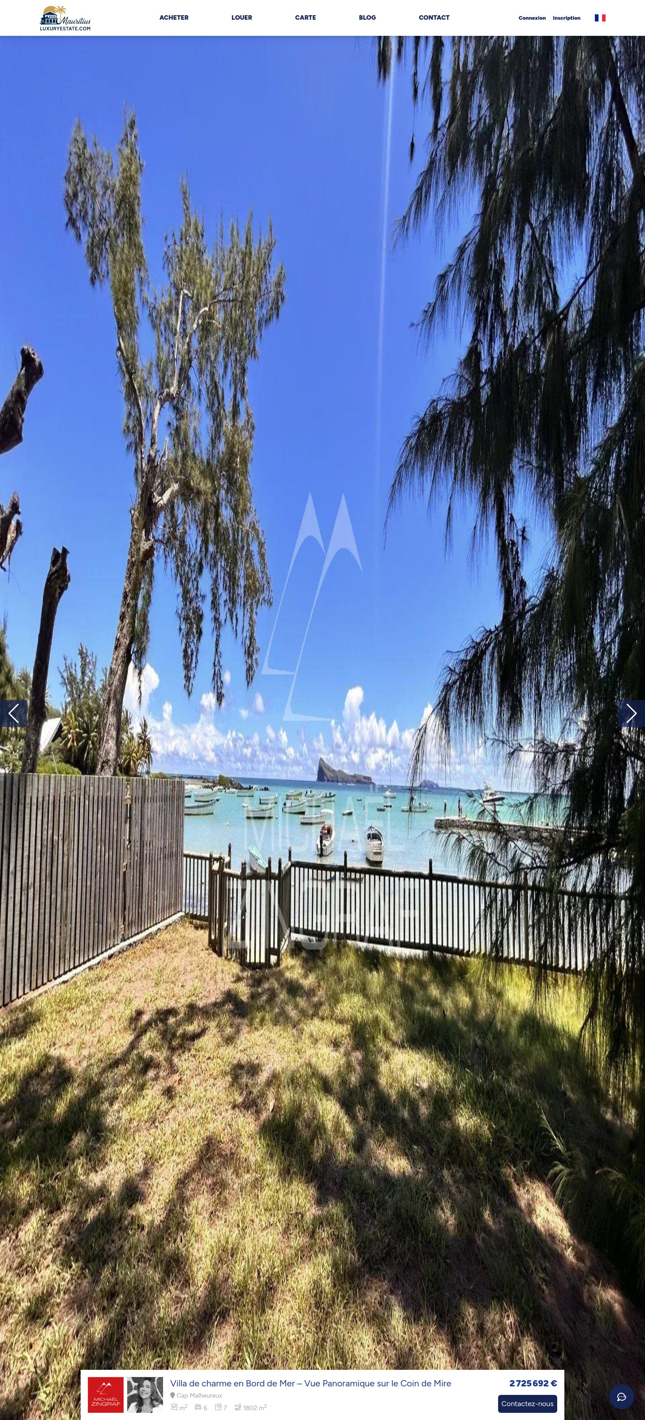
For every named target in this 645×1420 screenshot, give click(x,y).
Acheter (174, 18)
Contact (434, 18)
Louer (242, 18)
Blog (367, 18)
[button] (631, 713)
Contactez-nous (528, 1403)
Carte (305, 18)
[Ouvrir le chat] (621, 1396)
